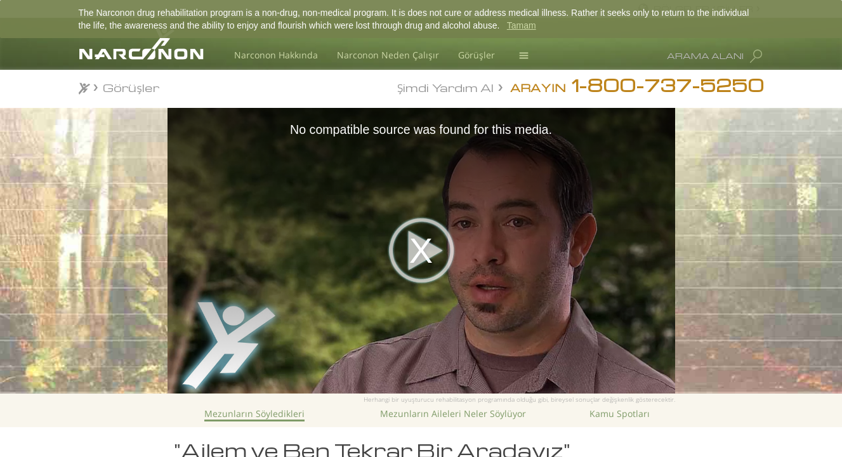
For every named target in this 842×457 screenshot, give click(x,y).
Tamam (521, 25)
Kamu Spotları (619, 413)
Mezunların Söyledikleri (254, 413)
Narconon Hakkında (276, 55)
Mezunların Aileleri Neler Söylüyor (453, 413)
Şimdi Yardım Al (445, 86)
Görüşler (476, 55)
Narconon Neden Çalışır (388, 55)
